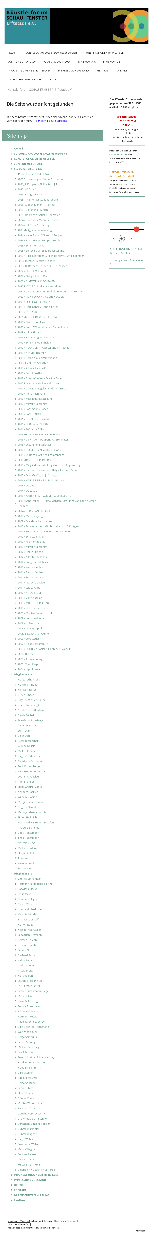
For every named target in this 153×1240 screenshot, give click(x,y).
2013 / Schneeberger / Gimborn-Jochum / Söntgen (48, 526)
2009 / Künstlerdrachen (32, 618)
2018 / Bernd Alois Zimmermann (37, 358)
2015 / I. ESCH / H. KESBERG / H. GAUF (40, 449)
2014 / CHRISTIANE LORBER (34, 511)
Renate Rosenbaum (29, 1006)
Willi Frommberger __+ (31, 771)
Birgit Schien (25, 1072)
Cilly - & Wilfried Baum (31, 700)
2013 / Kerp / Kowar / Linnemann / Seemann (44, 531)
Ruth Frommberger (30, 766)
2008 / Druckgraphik (30, 628)
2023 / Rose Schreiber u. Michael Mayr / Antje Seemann (51, 255)
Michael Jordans (27, 848)
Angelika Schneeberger (32, 1021)
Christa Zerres (26, 1159)
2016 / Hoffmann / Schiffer (33, 424)
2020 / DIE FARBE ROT (31, 312)
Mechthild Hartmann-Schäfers (36, 822)
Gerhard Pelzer (27, 955)
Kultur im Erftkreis (29, 1164)
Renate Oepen (26, 950)
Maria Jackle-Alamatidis (32, 812)
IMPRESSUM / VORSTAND (73, 70)
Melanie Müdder (27, 914)
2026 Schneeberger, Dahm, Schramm (40, 179)
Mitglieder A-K (86, 61)
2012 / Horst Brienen (30, 552)
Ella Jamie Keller (27, 853)
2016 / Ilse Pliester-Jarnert (33, 419)
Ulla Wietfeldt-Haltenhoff (33, 1118)
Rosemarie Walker (29, 1144)
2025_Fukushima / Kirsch (33, 209)
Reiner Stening (27, 1042)
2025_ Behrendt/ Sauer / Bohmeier (39, 215)
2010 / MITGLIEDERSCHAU (33, 603)
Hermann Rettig (27, 1016)
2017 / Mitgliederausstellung (35, 398)
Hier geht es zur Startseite (51, 120)
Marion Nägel (26, 924)
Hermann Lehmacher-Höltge (35, 883)
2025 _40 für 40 (27, 189)
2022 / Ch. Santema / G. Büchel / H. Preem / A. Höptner (51, 291)
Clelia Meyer (25, 894)
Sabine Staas (25, 1088)
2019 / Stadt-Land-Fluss (32, 322)
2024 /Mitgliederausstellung (35, 230)
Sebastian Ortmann (30, 934)
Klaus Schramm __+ (33, 1062)
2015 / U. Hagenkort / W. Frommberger (41, 455)
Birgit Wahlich (26, 1139)
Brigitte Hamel (27, 807)
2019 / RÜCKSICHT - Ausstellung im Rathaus (44, 347)
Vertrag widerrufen (19, 1224)
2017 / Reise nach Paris (31, 393)
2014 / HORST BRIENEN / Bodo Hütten (41, 480)
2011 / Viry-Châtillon (30, 598)
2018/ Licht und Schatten (33, 363)
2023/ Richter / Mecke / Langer (36, 261)
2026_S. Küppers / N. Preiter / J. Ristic (40, 184)
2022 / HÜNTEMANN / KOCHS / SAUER (41, 296)
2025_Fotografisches (30, 194)
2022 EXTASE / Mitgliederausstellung (40, 286)
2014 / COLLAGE (27, 490)
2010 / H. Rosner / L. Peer (33, 608)
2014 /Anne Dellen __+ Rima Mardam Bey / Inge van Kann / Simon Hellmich (57, 503)
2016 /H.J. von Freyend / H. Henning (39, 434)
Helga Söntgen (27, 1083)
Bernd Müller (26, 904)
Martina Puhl (25, 975)
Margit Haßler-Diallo (30, 802)
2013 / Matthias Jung (30, 516)
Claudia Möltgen (28, 899)
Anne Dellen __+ (27, 725)
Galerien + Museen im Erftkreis (36, 1169)
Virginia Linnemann (29, 878)
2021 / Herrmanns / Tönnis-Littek (38, 306)
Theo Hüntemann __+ (30, 837)
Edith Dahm (25, 730)
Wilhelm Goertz (27, 797)
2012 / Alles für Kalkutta (32, 557)
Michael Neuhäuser (29, 929)
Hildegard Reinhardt (30, 1011)
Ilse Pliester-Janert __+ (31, 986)
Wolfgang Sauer (27, 1031)
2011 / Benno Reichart (31, 572)
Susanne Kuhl (26, 868)
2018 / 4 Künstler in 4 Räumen (36, 368)
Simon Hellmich (27, 817)
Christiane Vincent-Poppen (34, 1123)
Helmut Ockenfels (29, 940)
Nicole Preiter (26, 970)
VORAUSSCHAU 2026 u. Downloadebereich (51, 52)
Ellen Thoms (25, 1093)
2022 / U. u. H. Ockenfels (32, 271)
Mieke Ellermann (28, 751)
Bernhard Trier (27, 1108)
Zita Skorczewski (28, 1077)
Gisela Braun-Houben (31, 710)
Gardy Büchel (26, 715)
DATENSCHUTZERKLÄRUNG (24, 79)
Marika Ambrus (27, 689)
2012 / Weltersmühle (30, 567)
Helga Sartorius (27, 1037)
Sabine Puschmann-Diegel (33, 991)
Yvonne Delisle (26, 746)
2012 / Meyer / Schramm (32, 546)
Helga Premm (26, 960)
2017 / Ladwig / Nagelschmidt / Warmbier (43, 388)
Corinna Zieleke (27, 1154)
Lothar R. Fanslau (28, 776)
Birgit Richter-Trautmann (33, 1026)
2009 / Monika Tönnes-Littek (35, 613)
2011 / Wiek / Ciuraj (29, 587)
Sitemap (72, 1221)
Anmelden (140, 1230)
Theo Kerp (24, 858)
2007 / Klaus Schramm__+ (33, 643)
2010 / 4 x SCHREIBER (30, 592)
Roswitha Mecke (27, 889)
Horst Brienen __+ (28, 705)
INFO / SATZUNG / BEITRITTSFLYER (29, 70)
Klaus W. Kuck (26, 863)
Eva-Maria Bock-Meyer (31, 720)
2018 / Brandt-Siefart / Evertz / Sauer (40, 378)
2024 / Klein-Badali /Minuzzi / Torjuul (40, 235)
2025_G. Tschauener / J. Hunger (36, 204)
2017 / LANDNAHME (30, 414)
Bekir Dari (24, 735)
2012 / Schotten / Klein (31, 536)
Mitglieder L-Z (111, 61)
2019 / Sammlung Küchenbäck (36, 337)
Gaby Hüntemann (28, 832)
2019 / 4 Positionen (29, 332)
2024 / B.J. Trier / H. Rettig (33, 225)
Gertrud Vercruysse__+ (31, 1113)
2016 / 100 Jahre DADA (31, 429)
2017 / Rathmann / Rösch (33, 409)
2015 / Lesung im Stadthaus (35, 444)
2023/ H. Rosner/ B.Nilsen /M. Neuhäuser (42, 266)
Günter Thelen (26, 1098)
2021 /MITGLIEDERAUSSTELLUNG (38, 317)
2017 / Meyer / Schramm (32, 403)
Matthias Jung (26, 843)
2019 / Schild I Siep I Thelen (34, 342)
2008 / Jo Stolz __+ (28, 623)
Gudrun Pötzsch (27, 965)
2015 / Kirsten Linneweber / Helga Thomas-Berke (47, 470)
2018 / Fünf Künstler (30, 373)
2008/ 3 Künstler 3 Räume (33, 633)
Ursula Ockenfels (28, 945)
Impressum (13, 1221)
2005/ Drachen (26, 654)
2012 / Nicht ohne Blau (31, 541)
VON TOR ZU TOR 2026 (22, 61)
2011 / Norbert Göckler (32, 582)
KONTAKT (121, 70)
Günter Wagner (27, 1134)
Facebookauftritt (118, 154)
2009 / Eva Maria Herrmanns (35, 521)
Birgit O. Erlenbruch (30, 756)
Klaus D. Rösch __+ (29, 1001)
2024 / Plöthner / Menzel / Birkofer (39, 220)
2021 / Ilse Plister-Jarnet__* (34, 301)
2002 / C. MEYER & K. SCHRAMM (36, 281)
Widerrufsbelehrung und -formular (36, 1221)
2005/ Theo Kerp (28, 664)
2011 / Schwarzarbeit (30, 577)
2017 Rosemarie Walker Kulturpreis (39, 383)
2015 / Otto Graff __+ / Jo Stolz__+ (38, 475)
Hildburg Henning (28, 827)
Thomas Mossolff (28, 919)
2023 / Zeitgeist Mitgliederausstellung (41, 250)
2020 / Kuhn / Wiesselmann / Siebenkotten (43, 327)
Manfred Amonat (28, 684)
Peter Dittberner (28, 740)
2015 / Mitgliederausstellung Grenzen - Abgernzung (49, 465)
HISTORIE (102, 70)
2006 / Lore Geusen (29, 638)
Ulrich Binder (26, 695)
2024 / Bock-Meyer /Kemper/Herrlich (40, 240)
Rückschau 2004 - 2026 (57, 61)
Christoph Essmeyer (30, 761)
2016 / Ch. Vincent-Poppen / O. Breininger (43, 439)
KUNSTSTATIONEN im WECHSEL (104, 52)
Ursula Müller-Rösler (30, 909)
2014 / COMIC (26, 485)
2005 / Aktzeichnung (30, 659)
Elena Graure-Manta (30, 786)
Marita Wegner (27, 1149)
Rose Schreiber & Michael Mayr (36, 1057)
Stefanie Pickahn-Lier (30, 980)
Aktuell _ (13, 52)
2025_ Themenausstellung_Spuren (38, 199)
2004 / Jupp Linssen (29, 669)
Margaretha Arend (29, 679)
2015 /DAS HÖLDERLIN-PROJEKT (37, 460)
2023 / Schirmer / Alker (31, 245)
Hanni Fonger (26, 781)
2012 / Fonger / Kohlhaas (33, 562)
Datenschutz (60, 1221)
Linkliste (54, 79)
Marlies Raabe (26, 996)
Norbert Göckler (28, 792)
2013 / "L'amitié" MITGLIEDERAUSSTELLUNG (44, 495)
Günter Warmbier (28, 1129)
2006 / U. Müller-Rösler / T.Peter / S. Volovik (44, 649)
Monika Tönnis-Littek (31, 1103)
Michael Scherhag (28, 1047)
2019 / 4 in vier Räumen (32, 352)
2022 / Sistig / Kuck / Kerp (33, 276)
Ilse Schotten (26, 1052)
